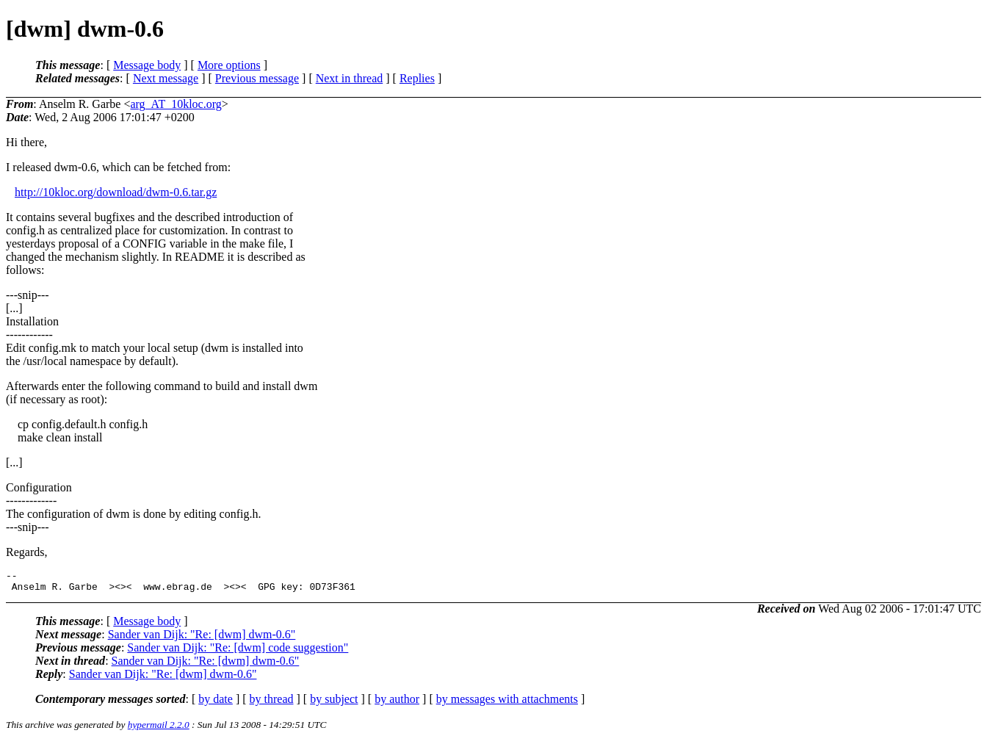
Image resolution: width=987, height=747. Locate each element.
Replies (417, 78)
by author (397, 703)
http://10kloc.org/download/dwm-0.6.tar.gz (116, 192)
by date (215, 703)
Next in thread (349, 78)
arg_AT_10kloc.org (175, 104)
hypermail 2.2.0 (158, 729)
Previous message (257, 78)
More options (229, 65)
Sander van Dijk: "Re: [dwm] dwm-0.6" (202, 638)
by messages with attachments (507, 703)
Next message (165, 78)
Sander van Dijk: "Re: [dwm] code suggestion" (237, 652)
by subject (334, 703)
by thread (272, 703)
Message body (147, 65)
